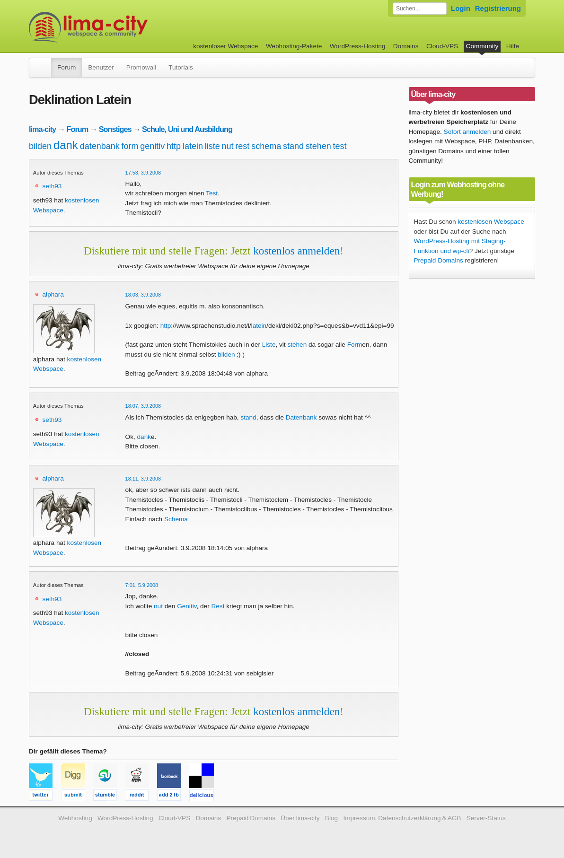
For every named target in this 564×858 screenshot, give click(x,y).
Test (212, 193)
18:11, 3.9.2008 (143, 479)
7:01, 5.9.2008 (142, 585)
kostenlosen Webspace (491, 221)
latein (193, 146)
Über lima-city (300, 818)
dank (65, 145)
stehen (318, 146)
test (340, 146)
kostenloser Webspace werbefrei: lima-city (123, 27)
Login (460, 8)
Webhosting (75, 818)
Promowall (141, 67)
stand (293, 146)
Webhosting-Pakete (294, 46)
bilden (40, 146)
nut (228, 146)
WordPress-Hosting (358, 46)
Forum (66, 67)
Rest (217, 606)
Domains (406, 46)
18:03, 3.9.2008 (143, 295)
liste (212, 146)
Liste (269, 344)
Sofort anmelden (467, 131)
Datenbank (301, 417)
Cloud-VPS (442, 46)
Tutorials (180, 67)
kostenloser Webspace (225, 46)
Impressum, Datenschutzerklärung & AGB (402, 818)
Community (482, 46)
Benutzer (101, 67)
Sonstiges (115, 129)
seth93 (52, 186)
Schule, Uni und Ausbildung (187, 129)
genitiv (152, 146)
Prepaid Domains (438, 260)
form (130, 146)
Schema (176, 519)
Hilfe (512, 46)
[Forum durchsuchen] (420, 8)
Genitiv (186, 606)
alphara (53, 294)
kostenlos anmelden (296, 251)
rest (242, 146)
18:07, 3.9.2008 (143, 406)
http (174, 146)
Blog (331, 818)
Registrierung (498, 8)
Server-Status (486, 818)
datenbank (100, 146)
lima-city (42, 129)
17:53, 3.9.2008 (143, 172)
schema (266, 146)
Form (354, 344)
